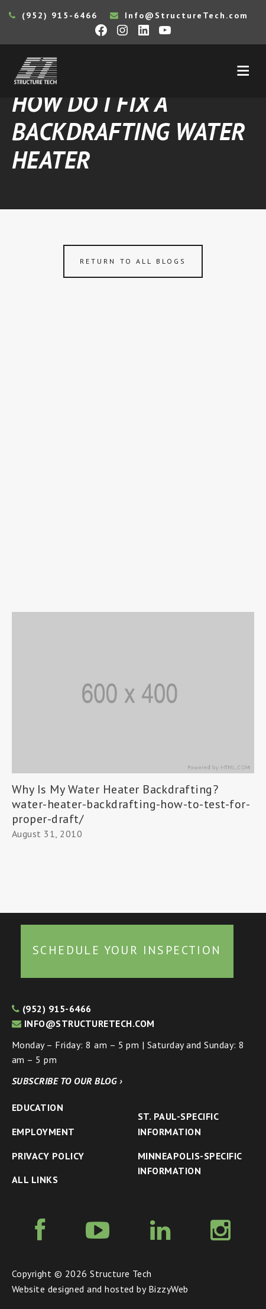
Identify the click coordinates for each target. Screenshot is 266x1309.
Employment (43, 1132)
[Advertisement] (133, 473)
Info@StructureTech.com (179, 15)
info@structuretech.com (83, 1023)
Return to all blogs (133, 261)
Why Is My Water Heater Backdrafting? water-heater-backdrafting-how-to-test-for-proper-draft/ (131, 804)
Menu (243, 71)
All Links (35, 1179)
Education (37, 1107)
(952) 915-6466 (53, 15)
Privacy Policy (48, 1156)
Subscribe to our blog (67, 1081)
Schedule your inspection (127, 950)
